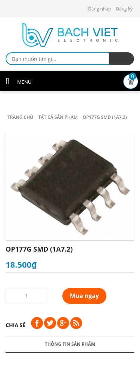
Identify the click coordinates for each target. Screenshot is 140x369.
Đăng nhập (99, 9)
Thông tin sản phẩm (70, 344)
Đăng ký (124, 9)
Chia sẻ (15, 325)
